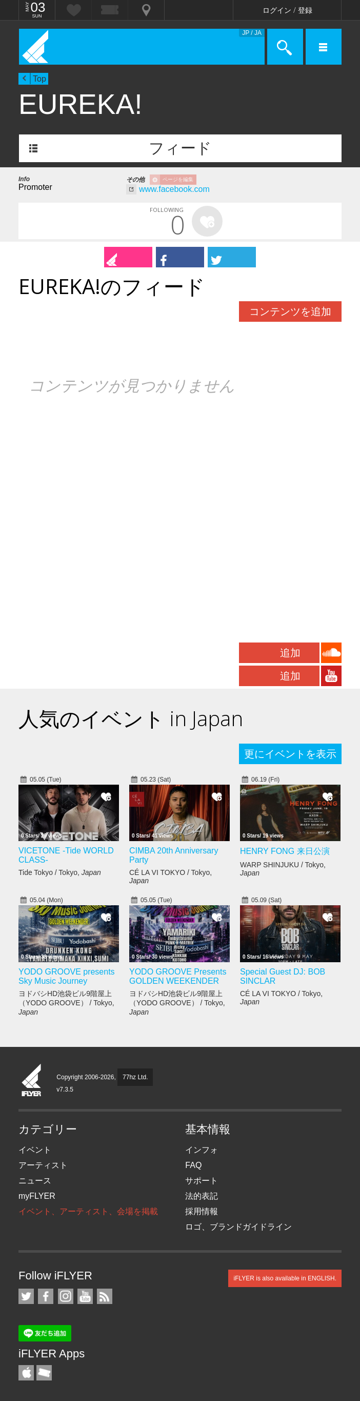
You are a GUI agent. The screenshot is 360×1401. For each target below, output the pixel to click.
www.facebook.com (174, 189)
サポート (201, 1180)
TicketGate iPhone (44, 1372)
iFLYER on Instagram (65, 1296)
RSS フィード (104, 1296)
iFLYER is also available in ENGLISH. (284, 1278)
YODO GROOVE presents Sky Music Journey (66, 976)
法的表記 (201, 1196)
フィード (180, 148)
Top (39, 78)
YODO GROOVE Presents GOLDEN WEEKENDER (177, 976)
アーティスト (43, 1165)
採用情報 (201, 1211)
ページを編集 (178, 179)
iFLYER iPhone (26, 1372)
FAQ (193, 1165)
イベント (34, 1149)
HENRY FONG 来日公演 (285, 851)
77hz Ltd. (135, 1077)
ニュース (34, 1180)
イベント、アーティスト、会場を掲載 (88, 1211)
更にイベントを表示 (290, 754)
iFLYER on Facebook (45, 1296)
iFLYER (32, 1081)
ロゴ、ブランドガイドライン (238, 1226)
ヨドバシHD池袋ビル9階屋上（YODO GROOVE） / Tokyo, (66, 1002)
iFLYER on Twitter (26, 1296)
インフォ (201, 1149)
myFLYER (36, 1196)
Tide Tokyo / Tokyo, (59, 872)
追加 (290, 652)
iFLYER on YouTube (85, 1296)
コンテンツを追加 (290, 311)
